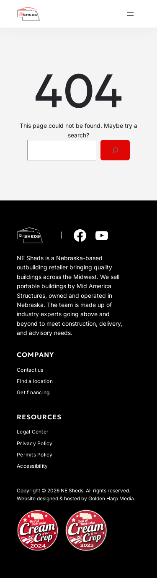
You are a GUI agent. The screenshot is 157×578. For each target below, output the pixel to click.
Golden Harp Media (111, 498)
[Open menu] (130, 14)
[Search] (115, 150)
